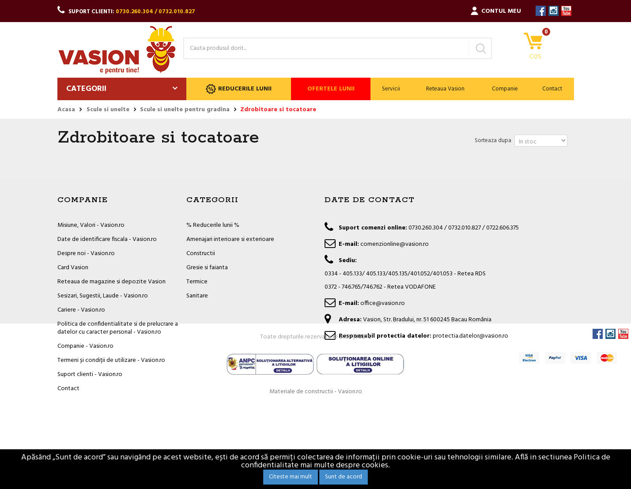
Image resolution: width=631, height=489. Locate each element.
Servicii (391, 89)
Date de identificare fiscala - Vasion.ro (107, 239)
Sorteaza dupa (493, 140)
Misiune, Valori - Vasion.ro (91, 225)
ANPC (363, 420)
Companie (505, 89)
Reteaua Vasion (445, 89)
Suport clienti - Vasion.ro (89, 374)
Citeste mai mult (290, 477)
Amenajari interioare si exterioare (230, 239)
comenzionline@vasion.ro (394, 244)
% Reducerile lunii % (212, 225)
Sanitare (197, 296)
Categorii (86, 89)
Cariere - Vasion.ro (81, 310)
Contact (552, 89)
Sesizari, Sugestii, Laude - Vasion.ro (102, 296)
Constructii (200, 253)
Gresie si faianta (207, 268)
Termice (197, 282)
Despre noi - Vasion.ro (86, 253)
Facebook (541, 11)
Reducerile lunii (239, 89)
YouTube (566, 11)
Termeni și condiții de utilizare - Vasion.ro (111, 360)
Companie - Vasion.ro (85, 346)
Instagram (553, 11)
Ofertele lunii (331, 89)
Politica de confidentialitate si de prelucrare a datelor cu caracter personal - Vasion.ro (117, 328)
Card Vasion (72, 268)
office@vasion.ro (382, 303)
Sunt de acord (343, 477)
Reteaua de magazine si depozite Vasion (111, 282)
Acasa (66, 110)
